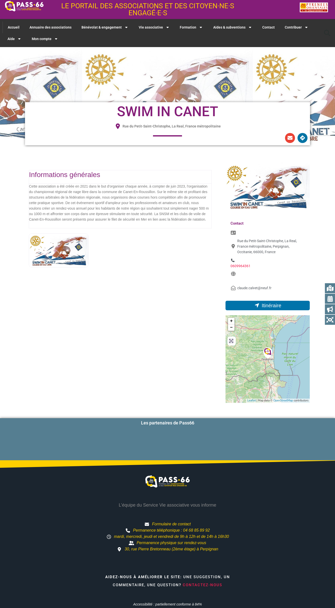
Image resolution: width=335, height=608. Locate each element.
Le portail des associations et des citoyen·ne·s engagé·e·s (147, 9)
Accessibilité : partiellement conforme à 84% (167, 585)
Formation (191, 27)
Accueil (14, 27)
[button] (327, 33)
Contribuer (297, 27)
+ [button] (231, 321)
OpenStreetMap (283, 400)
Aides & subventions (232, 27)
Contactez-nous (202, 566)
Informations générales (64, 175)
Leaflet (251, 400)
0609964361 (240, 266)
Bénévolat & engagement (105, 27)
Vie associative (154, 27)
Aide (15, 39)
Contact (268, 27)
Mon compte (45, 39)
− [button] (231, 328)
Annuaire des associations (51, 27)
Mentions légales (218, 594)
